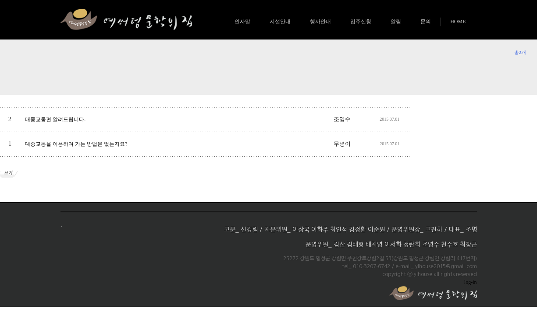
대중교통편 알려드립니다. (55, 119)
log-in (470, 282)
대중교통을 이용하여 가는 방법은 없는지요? (76, 144)
